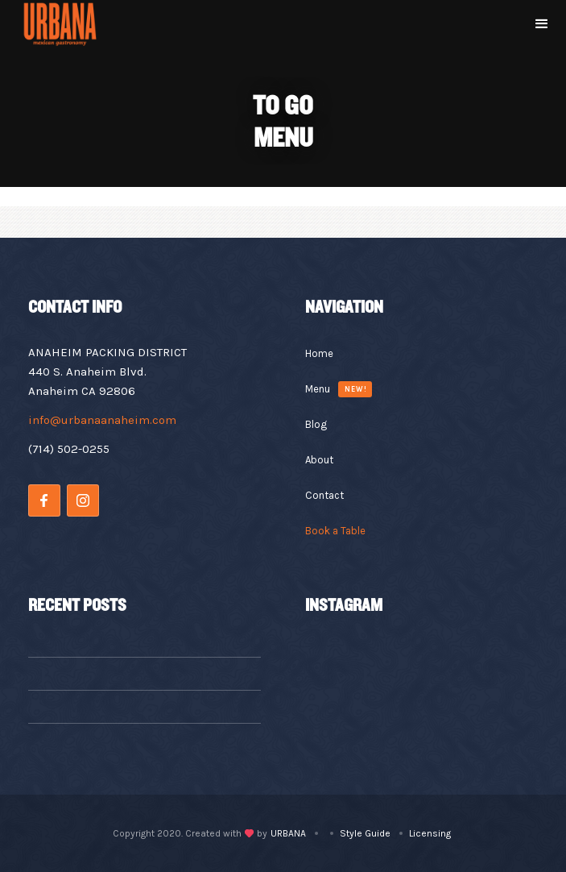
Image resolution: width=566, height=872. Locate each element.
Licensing (430, 833)
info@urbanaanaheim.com (102, 420)
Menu (317, 389)
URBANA (288, 833)
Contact (324, 495)
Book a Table (335, 531)
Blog (316, 424)
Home (319, 353)
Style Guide (365, 833)
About (319, 460)
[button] (542, 24)
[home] (59, 24)
